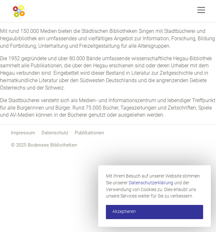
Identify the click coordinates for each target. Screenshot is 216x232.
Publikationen (89, 133)
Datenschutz (55, 133)
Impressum (23, 133)
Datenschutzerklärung (151, 183)
